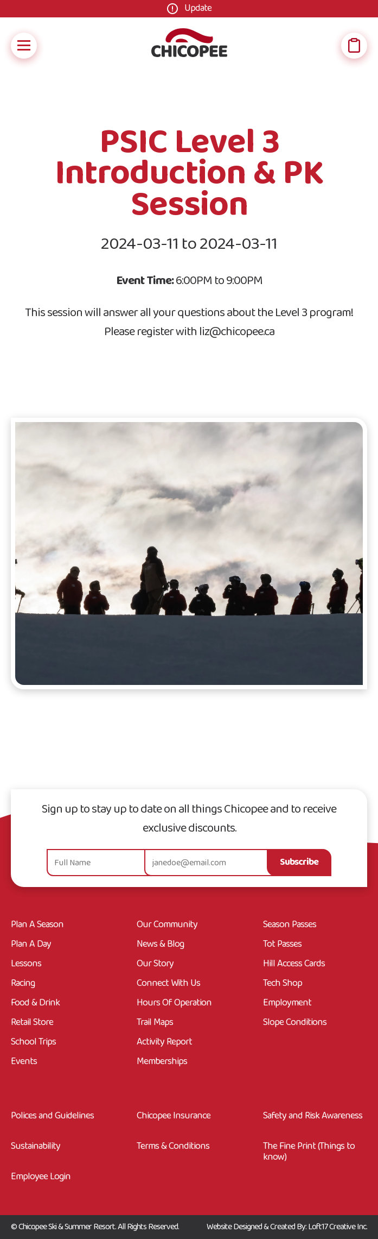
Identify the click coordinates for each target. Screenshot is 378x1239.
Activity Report (164, 1042)
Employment (287, 1003)
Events (24, 1061)
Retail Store (32, 1022)
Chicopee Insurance (173, 1117)
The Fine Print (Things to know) (309, 1152)
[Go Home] (189, 45)
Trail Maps (155, 1022)
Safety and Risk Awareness (312, 1117)
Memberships (162, 1061)
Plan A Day (31, 944)
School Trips (33, 1042)
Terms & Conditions (173, 1148)
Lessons (26, 964)
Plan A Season (37, 925)
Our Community (167, 925)
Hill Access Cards (294, 964)
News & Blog (160, 944)
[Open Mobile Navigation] (24, 46)
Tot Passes (282, 944)
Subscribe (299, 862)
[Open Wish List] (354, 46)
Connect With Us (168, 983)
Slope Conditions (294, 1022)
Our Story (155, 964)
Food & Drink (35, 1003)
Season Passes (289, 925)
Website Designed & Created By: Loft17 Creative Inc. (287, 1226)
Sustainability (35, 1148)
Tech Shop (282, 983)
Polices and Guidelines (52, 1117)
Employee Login (41, 1177)
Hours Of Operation (174, 1003)
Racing (23, 983)
